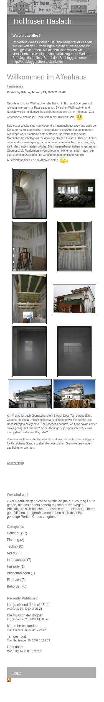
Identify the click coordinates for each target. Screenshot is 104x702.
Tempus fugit (28, 638)
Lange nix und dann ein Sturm (29, 606)
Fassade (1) (16, 566)
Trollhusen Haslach (42, 21)
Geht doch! (24, 649)
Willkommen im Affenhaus (47, 77)
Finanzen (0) (16, 580)
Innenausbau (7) (19, 560)
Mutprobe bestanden (26, 627)
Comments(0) (15, 462)
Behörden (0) (16, 586)
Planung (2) (15, 540)
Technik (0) (15, 546)
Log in (17, 673)
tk (22, 92)
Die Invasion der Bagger (27, 617)
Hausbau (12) (17, 533)
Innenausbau (15, 86)
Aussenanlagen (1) (21, 573)
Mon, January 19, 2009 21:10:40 (44, 92)
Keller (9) (14, 553)
